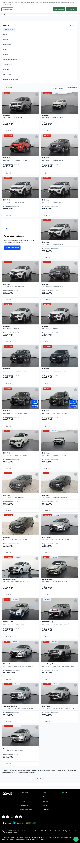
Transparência (8, 832)
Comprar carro (24, 792)
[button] (9, 29)
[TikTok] (20, 816)
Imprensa (46, 809)
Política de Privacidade (41, 831)
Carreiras (45, 801)
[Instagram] (7, 816)
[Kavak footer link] (7, 801)
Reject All (71, 9)
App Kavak (23, 801)
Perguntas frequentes (26, 809)
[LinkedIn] (16, 816)
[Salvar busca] (58, 88)
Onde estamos (24, 805)
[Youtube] (12, 816)
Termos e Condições (55, 831)
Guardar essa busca (12, 248)
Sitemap (16, 832)
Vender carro (23, 797)
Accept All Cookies (59, 9)
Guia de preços (47, 797)
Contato (45, 805)
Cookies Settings (7, 9)
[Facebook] (3, 816)
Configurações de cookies (70, 831)
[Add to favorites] (36, 94)
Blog (44, 792)
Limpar (71, 25)
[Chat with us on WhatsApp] (76, 839)
